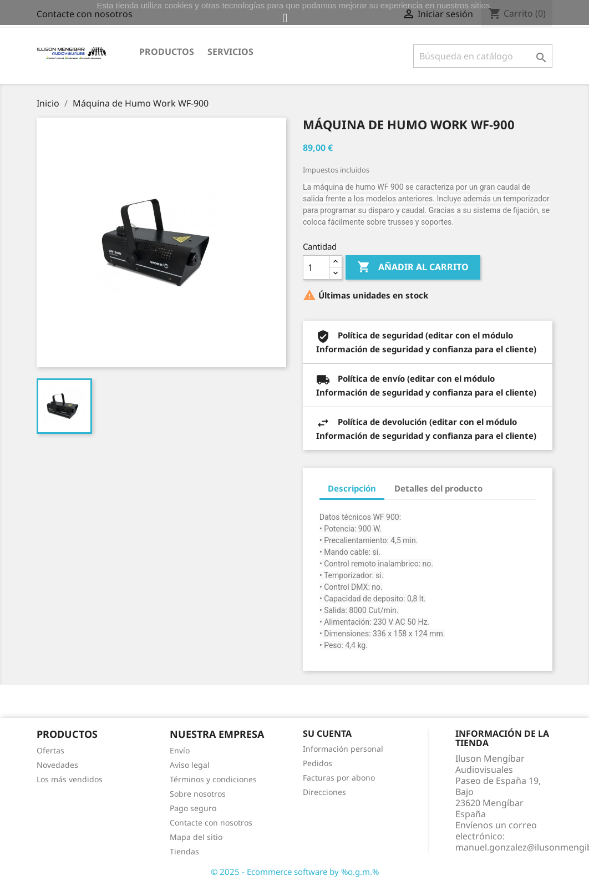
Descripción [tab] (352, 488)
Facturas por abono (339, 777)
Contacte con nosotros (211, 822)
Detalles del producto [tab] (438, 488)
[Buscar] (482, 56)
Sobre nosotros (198, 793)
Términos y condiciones (213, 779)
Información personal (343, 748)
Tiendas (184, 851)
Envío (180, 750)
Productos (166, 51)
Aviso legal (190, 765)
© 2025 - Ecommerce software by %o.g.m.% (295, 871)
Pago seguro (193, 808)
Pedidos (317, 763)
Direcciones (324, 792)
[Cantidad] (316, 267)
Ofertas (50, 750)
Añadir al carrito (413, 267)
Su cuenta (327, 733)
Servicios (230, 51)
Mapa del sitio (196, 837)
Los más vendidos (70, 779)
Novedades (57, 765)
